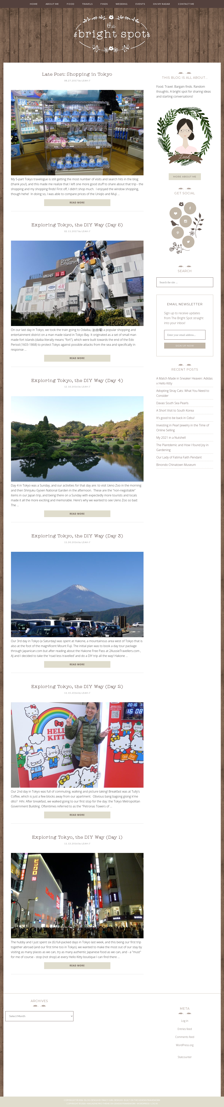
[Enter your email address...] (184, 335)
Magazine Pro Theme (98, 1103)
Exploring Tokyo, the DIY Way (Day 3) (77, 536)
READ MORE (77, 202)
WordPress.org (185, 1045)
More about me (184, 176)
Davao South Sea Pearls (172, 403)
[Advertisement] (180, 509)
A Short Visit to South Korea (175, 410)
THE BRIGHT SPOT (112, 34)
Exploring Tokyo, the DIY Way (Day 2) (77, 687)
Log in (184, 1021)
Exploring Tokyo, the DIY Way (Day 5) (77, 225)
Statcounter (185, 1057)
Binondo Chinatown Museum (176, 465)
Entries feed (185, 1029)
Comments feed (184, 1037)
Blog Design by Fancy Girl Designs (103, 1100)
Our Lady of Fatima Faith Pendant (179, 457)
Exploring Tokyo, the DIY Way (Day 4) (77, 381)
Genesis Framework (149, 1100)
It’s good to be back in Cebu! (175, 418)
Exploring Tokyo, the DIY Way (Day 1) (77, 837)
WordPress (143, 1103)
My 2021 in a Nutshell (171, 437)
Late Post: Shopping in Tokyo (77, 74)
